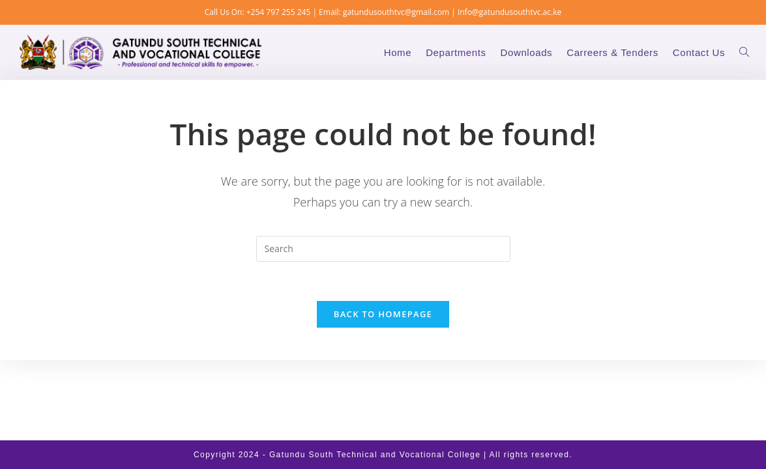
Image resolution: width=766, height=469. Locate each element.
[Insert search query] (383, 249)
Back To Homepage (383, 314)
